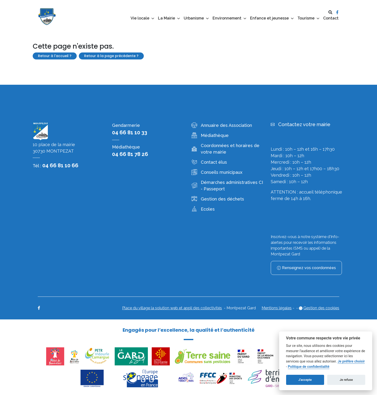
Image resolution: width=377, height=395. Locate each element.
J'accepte (305, 380)
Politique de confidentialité (308, 367)
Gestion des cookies (321, 308)
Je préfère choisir (351, 361)
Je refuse (346, 380)
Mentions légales (277, 308)
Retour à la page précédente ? (111, 55)
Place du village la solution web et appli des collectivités (172, 308)
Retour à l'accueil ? (54, 55)
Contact (331, 18)
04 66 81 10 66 (60, 165)
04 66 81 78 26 (130, 154)
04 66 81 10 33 (129, 132)
